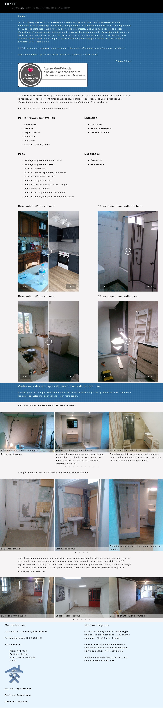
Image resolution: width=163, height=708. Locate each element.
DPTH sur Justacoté (16, 701)
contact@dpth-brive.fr (34, 631)
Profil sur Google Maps (18, 695)
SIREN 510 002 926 (103, 661)
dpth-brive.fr (24, 689)
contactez (33, 396)
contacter (45, 48)
